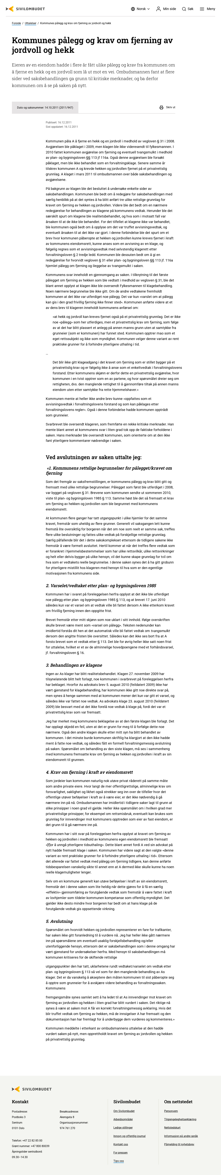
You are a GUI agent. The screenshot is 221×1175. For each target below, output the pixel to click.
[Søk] (187, 9)
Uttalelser (30, 23)
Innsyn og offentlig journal (129, 1136)
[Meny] (207, 9)
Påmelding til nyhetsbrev (179, 1144)
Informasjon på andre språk (181, 1136)
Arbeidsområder (123, 1119)
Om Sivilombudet (123, 1111)
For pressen (120, 1152)
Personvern (171, 1111)
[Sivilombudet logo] (25, 9)
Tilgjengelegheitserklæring (180, 1119)
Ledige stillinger (123, 1127)
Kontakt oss (120, 1144)
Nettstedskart (172, 1127)
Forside (16, 23)
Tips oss (118, 1161)
